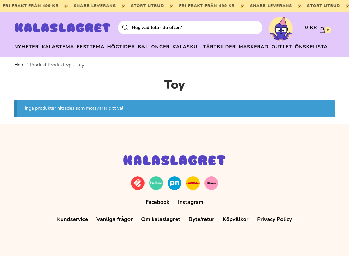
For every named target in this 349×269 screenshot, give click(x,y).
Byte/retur (201, 231)
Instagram (190, 214)
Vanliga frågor (114, 231)
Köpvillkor (236, 231)
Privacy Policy (274, 231)
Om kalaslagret (160, 231)
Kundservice (72, 231)
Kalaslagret (62, 29)
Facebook (157, 214)
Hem (19, 77)
